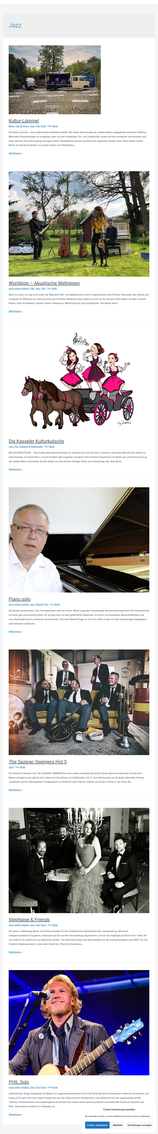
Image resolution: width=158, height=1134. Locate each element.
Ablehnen (118, 1125)
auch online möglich (19, 288)
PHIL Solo (19, 1082)
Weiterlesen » (15, 153)
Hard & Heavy (22, 126)
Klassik (40, 604)
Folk (33, 288)
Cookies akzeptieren (97, 1125)
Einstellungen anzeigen (140, 1125)
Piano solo (20, 599)
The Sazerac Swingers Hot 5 (38, 762)
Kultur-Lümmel (24, 121)
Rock (44, 126)
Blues (11, 126)
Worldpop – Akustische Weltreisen (44, 283)
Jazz (32, 126)
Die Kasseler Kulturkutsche (36, 441)
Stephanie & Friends (29, 919)
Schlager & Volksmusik (31, 446)
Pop (38, 126)
